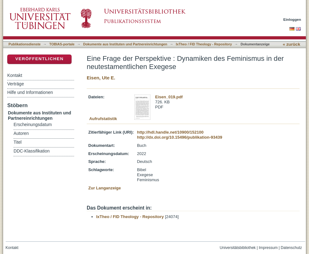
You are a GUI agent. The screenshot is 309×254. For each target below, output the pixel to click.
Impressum (268, 247)
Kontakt (14, 75)
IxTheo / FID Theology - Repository (204, 44)
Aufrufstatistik (103, 118)
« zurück (291, 44)
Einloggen (292, 19)
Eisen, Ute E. (101, 77)
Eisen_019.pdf (169, 97)
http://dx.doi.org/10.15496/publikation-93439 (179, 137)
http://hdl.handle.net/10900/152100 (170, 132)
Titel (17, 142)
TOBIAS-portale (61, 44)
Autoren (21, 133)
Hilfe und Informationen (30, 92)
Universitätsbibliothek (238, 247)
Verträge (15, 83)
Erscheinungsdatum (33, 124)
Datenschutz (291, 247)
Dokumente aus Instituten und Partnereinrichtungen (125, 44)
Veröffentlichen (39, 58)
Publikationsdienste (25, 44)
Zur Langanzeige (104, 188)
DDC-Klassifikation (32, 151)
